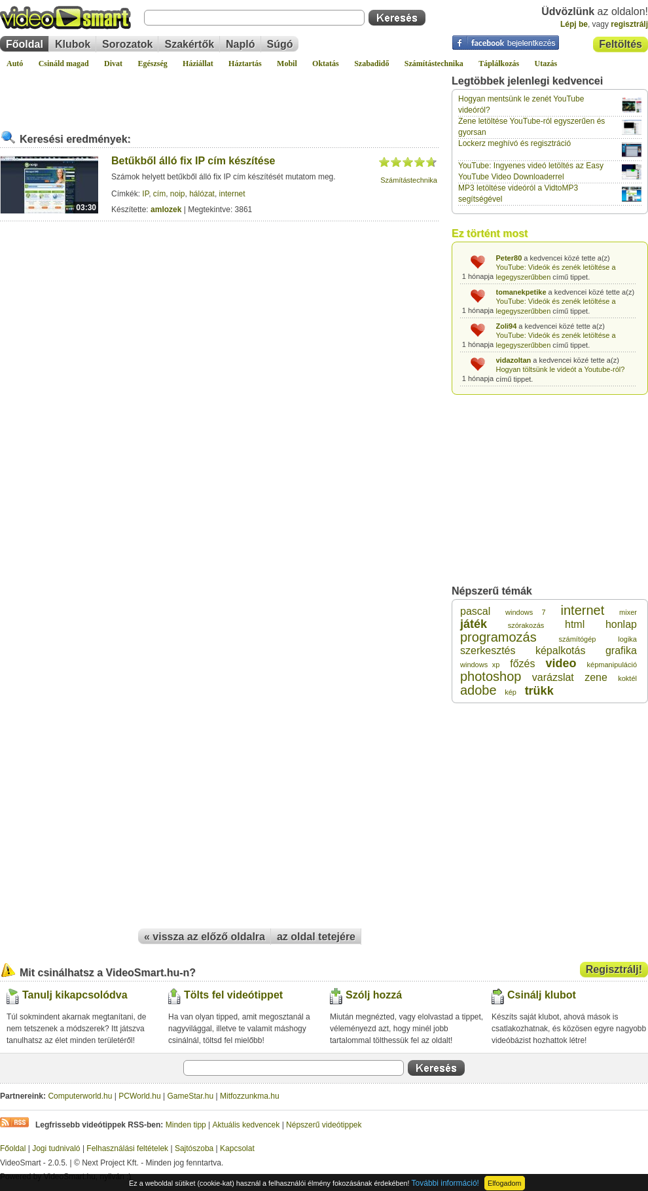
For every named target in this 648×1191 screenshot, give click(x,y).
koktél (627, 678)
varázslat (553, 677)
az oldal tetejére (316, 936)
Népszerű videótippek (323, 1124)
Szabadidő (371, 63)
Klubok (72, 44)
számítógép (577, 639)
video (561, 663)
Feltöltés (620, 44)
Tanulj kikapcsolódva (75, 994)
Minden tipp (186, 1124)
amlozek (166, 209)
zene (596, 677)
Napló (240, 44)
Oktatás (325, 63)
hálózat (202, 193)
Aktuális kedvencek (246, 1124)
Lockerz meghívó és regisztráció (514, 143)
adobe (478, 690)
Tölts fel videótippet (233, 994)
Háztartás (245, 63)
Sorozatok (127, 44)
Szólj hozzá (374, 994)
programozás (498, 637)
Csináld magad (64, 63)
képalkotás (560, 650)
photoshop (490, 676)
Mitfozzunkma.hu (249, 1096)
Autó (15, 63)
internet (232, 193)
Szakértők (189, 44)
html (575, 624)
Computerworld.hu (80, 1096)
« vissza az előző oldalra (204, 936)
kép (510, 692)
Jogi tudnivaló (56, 1148)
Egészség (152, 63)
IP (145, 193)
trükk (539, 690)
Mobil (287, 63)
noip (177, 193)
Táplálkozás (498, 63)
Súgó (280, 44)
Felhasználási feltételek (127, 1148)
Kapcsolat (237, 1148)
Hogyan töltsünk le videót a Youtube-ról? (560, 369)
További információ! (445, 1183)
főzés (522, 663)
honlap (621, 624)
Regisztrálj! (614, 969)
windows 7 (525, 612)
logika (627, 639)
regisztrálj (629, 24)
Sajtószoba (194, 1148)
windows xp (479, 665)
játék (473, 624)
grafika (621, 650)
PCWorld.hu (139, 1096)
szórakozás (526, 625)
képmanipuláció (612, 665)
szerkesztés (487, 650)
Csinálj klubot (541, 994)
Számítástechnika (434, 63)
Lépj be (574, 24)
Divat (113, 63)
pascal (475, 611)
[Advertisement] (219, 94)
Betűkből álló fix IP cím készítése (193, 160)
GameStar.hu (191, 1096)
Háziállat (198, 63)
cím (159, 193)
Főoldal (24, 44)
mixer (628, 612)
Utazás (546, 63)
